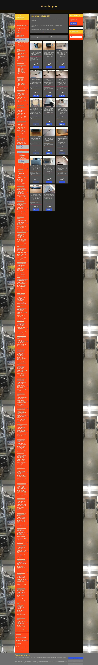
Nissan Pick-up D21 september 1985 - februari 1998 (21, 447)
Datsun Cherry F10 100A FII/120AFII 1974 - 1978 (22, 94)
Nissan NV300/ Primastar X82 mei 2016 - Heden (22, 412)
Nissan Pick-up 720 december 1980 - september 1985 (22, 456)
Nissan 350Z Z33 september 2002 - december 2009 (22, 185)
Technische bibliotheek (22, 640)
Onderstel (23, 171)
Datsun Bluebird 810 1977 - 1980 (22, 65)
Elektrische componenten (23, 158)
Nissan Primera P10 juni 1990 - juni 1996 (22, 476)
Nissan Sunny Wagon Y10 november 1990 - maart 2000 (22, 572)
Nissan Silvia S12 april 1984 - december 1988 (22, 533)
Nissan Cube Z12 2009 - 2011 (22, 266)
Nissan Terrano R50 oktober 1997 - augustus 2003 (22, 580)
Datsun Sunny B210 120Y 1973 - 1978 (22, 121)
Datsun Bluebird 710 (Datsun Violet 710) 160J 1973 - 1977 (22, 62)
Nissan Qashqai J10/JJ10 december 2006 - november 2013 (22, 509)
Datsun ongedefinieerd (22, 42)
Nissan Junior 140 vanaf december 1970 (22, 294)
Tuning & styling (22, 177)
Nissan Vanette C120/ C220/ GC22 (22, 614)
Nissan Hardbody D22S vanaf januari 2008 (22, 279)
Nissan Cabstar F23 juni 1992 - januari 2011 (22, 245)
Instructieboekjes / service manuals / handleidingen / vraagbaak (22, 30)
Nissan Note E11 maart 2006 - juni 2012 (22, 394)
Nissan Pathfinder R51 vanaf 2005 (22, 428)
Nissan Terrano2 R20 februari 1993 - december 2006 (22, 589)
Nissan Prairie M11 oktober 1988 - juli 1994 (22, 468)
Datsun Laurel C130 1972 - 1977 (22, 98)
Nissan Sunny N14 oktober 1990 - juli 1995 (22, 567)
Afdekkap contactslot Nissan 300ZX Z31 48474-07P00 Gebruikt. (36, 53)
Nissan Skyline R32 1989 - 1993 (22, 539)
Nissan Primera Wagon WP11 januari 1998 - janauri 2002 (22, 491)
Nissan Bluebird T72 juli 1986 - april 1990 (22, 231)
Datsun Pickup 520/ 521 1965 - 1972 (22, 104)
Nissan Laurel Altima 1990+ (22, 313)
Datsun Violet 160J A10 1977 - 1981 (22, 128)
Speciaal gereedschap (21, 637)
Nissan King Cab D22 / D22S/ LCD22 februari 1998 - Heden (22, 304)
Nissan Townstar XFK (22, 596)
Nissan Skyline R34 (22, 545)
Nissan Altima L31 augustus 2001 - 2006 (22, 208)
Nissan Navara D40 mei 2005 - (22, 390)
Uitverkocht (36, 124)
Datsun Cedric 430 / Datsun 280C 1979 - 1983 (22, 84)
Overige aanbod (19, 650)
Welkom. (18, 21)
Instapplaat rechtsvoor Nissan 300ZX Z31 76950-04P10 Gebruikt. (49, 138)
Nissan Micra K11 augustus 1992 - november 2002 (22, 354)
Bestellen (36, 66)
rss (56, 662)
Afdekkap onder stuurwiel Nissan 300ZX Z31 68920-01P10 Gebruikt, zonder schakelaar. (62, 82)
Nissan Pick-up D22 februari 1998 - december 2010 (21, 452)
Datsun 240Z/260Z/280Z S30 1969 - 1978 (22, 50)
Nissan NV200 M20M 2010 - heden (22, 405)
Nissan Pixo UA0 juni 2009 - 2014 (22, 460)
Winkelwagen (73, 23)
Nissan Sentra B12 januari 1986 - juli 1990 (22, 521)
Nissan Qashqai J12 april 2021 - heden (22, 518)
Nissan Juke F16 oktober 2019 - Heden (22, 290)
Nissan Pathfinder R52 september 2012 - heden (22, 431)
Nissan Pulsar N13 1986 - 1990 (22, 502)
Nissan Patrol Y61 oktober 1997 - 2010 (22, 444)
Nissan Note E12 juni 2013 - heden (22, 398)
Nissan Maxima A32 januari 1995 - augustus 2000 (22, 333)
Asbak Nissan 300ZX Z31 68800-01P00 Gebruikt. (36, 138)
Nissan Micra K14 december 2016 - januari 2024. (22, 367)
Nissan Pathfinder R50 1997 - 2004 (22, 424)
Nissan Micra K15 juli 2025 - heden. (22, 371)
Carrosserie (23, 150)
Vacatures (18, 656)
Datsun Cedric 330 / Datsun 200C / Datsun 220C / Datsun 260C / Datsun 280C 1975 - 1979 (22, 78)
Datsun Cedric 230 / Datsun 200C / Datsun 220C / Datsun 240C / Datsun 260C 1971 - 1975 (22, 71)
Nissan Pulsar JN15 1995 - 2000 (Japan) (22, 505)
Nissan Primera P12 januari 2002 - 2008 (22, 483)
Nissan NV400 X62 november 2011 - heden (22, 416)
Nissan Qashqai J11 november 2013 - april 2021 (22, 514)
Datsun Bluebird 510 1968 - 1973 (22, 54)
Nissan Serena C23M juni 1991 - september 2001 (22, 529)
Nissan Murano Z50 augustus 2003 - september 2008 (22, 374)
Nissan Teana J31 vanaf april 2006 (22, 577)
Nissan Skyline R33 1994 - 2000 (22, 542)
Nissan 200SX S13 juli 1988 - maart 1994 (22, 135)
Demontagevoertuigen (22, 25)
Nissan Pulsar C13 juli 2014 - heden (22, 498)
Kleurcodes (18, 634)
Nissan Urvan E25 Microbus (22, 611)
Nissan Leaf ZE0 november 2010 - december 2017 (22, 324)
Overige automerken (22, 646)
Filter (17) (39, 37)
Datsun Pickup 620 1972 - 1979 (22, 107)
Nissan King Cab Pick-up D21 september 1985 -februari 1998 (22, 299)
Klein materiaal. (21, 165)
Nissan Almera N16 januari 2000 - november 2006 (22, 200)
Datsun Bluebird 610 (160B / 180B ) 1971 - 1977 (22, 57)
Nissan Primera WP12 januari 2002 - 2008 (22, 495)
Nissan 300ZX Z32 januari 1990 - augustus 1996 (22, 180)
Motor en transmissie (23, 168)
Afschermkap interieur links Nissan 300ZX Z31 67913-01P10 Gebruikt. (62, 110)
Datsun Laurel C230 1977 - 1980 (22, 101)
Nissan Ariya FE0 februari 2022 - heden (22, 217)
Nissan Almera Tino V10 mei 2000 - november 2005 (22, 204)
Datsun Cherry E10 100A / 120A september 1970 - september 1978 (22, 89)
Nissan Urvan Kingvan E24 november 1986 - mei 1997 (22, 606)
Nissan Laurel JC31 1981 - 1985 (22, 316)
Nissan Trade (22, 598)
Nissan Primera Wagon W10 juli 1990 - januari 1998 (22, 487)
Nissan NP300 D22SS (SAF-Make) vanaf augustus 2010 (22, 401)
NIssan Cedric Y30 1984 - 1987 (22, 255)
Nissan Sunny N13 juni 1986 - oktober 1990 (22, 563)
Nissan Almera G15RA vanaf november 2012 (22, 192)
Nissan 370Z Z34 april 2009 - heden (22, 188)
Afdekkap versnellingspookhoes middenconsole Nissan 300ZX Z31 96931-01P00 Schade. (35, 110)
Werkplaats (18, 643)
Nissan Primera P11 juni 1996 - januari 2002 (22, 480)
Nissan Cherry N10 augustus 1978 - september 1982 (22, 259)
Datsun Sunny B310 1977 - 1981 (22, 125)
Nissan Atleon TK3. (22, 220)
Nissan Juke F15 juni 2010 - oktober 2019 (22, 286)
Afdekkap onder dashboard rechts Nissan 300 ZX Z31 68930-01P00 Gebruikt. (62, 53)
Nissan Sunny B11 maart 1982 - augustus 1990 (22, 556)
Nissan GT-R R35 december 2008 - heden (22, 276)
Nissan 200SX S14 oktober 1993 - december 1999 (22, 139)
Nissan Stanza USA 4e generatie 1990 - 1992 (22, 551)
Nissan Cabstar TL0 (22, 252)
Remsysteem (23, 173)
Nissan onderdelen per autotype (22, 40)
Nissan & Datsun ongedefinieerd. (20, 36)
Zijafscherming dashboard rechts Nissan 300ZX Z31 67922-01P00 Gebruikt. (36, 197)
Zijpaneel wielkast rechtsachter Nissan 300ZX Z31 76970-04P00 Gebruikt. (49, 196)
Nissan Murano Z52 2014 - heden (22, 383)
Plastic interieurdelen (22, 161)
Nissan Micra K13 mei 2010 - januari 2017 (22, 363)
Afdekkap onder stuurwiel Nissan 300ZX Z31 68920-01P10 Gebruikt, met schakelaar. (49, 82)
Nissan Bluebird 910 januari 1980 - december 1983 (22, 223)
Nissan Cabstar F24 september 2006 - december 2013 (22, 249)
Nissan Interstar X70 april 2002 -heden (22, 283)
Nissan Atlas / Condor (22, 213)
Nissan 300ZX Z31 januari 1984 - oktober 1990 (22, 146)
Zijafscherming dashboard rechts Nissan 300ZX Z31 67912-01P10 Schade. (62, 167)
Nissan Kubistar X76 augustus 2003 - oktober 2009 (22, 309)
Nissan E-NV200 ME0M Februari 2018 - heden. (22, 269)
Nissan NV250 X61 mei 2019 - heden (22, 408)
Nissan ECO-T (22, 272)
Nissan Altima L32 (22, 211)
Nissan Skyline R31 (22, 536)
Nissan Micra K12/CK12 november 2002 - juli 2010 (22, 358)
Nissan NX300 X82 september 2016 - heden (22, 420)
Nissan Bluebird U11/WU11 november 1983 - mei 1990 (22, 236)
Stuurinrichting (23, 175)
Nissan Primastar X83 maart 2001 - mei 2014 (22, 472)
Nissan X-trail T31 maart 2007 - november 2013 (22, 622)
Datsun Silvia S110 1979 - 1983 (22, 111)
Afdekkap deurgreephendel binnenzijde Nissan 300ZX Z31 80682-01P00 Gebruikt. (49, 53)
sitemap (53, 662)
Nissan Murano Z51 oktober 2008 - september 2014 (22, 379)
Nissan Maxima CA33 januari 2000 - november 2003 (22, 341)
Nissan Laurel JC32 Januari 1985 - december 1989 (22, 320)
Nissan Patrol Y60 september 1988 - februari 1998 (22, 440)
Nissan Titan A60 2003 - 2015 (22, 593)
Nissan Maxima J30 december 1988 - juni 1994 (22, 345)
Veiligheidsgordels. (23, 163)
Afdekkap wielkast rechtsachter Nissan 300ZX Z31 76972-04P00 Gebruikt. (49, 110)
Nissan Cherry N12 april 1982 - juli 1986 (22, 262)
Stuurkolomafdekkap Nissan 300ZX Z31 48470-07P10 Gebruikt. (35, 167)
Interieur (23, 152)
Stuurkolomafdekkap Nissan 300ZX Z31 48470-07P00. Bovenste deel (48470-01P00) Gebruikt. (62, 140)
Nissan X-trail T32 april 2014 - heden (22, 626)
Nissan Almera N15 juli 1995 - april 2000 (22, 196)
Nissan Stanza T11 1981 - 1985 (22, 548)
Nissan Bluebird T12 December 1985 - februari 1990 (22, 227)
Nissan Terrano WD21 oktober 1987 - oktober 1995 (22, 585)
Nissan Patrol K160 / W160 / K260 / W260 (22, 435)
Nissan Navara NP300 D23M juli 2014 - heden (22, 386)
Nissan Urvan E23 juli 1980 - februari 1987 (22, 602)
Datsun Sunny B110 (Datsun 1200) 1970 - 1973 (22, 118)
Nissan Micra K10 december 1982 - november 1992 (22, 350)
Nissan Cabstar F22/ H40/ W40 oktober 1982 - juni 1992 (22, 240)
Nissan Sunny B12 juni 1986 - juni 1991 (22, 559)
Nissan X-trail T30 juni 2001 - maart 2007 (22, 618)
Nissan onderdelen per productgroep (22, 630)
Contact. (18, 653)
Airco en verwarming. (22, 154)
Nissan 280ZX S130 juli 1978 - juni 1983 (22, 143)
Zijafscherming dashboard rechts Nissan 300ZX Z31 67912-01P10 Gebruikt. (49, 168)
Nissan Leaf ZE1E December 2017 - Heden (22, 328)
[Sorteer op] (58, 37)
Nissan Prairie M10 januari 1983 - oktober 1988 (22, 463)
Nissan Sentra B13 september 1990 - (22, 525)
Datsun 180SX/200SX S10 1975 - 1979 (22, 46)
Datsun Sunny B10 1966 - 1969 (22, 114)
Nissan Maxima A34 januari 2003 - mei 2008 (22, 337)
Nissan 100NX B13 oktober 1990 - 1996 (22, 131)
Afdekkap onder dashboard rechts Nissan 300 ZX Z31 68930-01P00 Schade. (35, 81)
